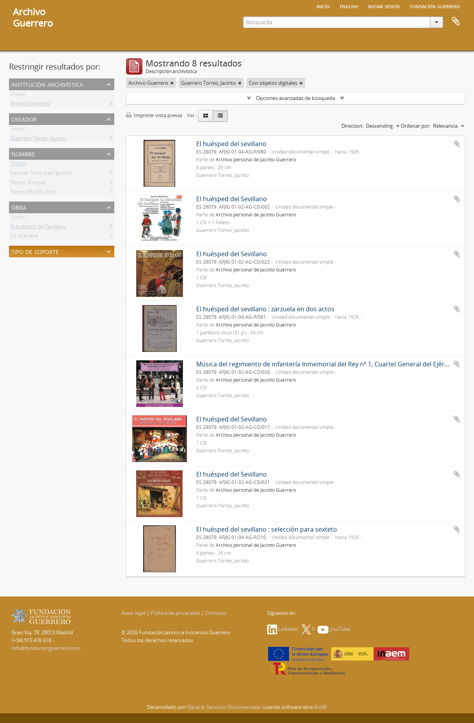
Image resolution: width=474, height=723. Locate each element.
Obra (18, 207)
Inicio (323, 6)
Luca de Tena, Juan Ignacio (41, 174)
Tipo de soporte (35, 251)
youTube (334, 628)
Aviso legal (133, 612)
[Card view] (205, 116)
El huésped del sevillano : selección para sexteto (266, 529)
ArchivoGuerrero (33, 17)
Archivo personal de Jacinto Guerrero (256, 159)
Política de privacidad (175, 612)
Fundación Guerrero (435, 6)
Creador (24, 118)
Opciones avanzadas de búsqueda (295, 98)
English (349, 6)
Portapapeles (455, 21)
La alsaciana (24, 237)
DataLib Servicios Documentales (224, 707)
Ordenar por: (416, 125)
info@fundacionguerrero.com (46, 648)
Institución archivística (47, 84)
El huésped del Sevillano (38, 227)
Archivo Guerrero (30, 104)
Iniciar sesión (384, 6)
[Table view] (220, 116)
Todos (18, 95)
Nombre (23, 153)
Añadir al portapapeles (457, 144)
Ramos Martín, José (33, 192)
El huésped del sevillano (231, 143)
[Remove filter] (172, 83)
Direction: (352, 125)
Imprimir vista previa (154, 115)
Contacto (215, 612)
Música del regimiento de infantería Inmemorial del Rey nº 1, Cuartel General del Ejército (325, 364)
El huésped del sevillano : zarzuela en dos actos (265, 309)
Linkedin (282, 628)
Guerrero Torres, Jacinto (38, 139)
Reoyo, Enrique (28, 183)
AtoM (320, 707)
